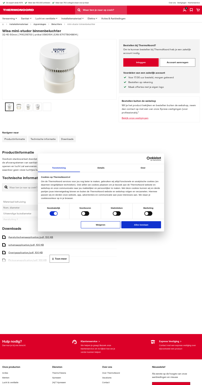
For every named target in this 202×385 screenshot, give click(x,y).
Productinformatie (14, 139)
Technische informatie (43, 139)
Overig (25, 252)
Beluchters (56, 24)
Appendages (40, 24)
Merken (5, 377)
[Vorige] (111, 107)
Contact (106, 382)
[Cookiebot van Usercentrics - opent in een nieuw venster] (148, 159)
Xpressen (56, 377)
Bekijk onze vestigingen (135, 118)
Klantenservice (194, 3)
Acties (5, 373)
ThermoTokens (59, 373)
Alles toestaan (141, 225)
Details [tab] (101, 168)
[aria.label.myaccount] (185, 10)
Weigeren (100, 225)
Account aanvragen (177, 62)
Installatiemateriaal (18, 24)
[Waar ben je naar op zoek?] (105, 10)
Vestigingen (181, 3)
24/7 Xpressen (59, 382)
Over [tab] (143, 168)
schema (26, 244)
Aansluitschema (30, 237)
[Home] (3, 24)
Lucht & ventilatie (10, 382)
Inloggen (141, 62)
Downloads (67, 139)
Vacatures (106, 377)
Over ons (172, 3)
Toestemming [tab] (59, 168)
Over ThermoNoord (111, 373)
